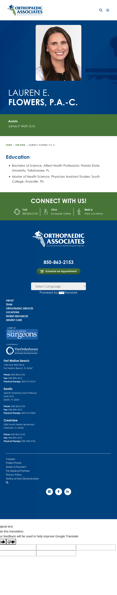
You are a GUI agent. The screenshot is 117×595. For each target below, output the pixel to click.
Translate (68, 292)
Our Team (20, 145)
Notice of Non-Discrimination (22, 478)
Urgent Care (14, 319)
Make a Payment (16, 466)
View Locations (93, 213)
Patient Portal (13, 462)
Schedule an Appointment (59, 271)
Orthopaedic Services (19, 308)
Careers (10, 458)
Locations (12, 312)
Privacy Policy (14, 474)
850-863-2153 (31, 213)
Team (9, 304)
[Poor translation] (11, 541)
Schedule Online (61, 213)
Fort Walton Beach (17, 360)
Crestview (11, 420)
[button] (100, 10)
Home (9, 145)
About (10, 300)
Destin (8, 389)
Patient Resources (17, 316)
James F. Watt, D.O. (22, 126)
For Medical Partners (18, 470)
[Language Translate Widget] (58, 286)
